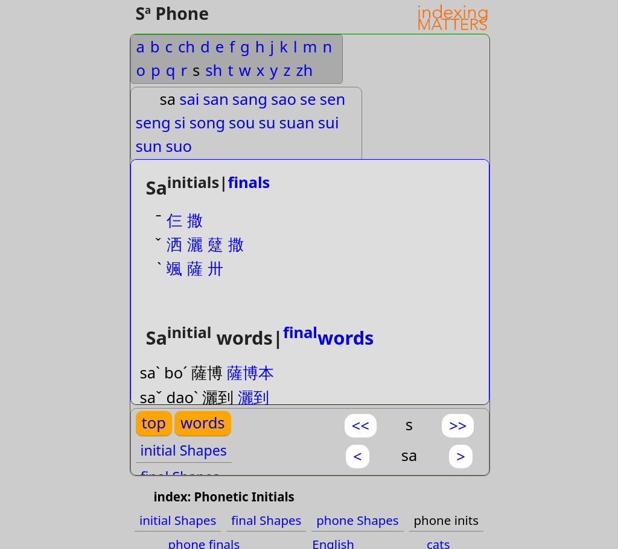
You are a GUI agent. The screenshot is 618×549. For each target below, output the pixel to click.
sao (283, 99)
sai (189, 99)
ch (186, 46)
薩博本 (250, 372)
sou (242, 122)
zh (304, 70)
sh (213, 70)
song (207, 122)
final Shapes (266, 520)
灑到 (253, 397)
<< (360, 425)
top (154, 422)
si (180, 122)
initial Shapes (184, 450)
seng (153, 122)
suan (296, 122)
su (267, 122)
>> (458, 425)
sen (333, 99)
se (308, 99)
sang (249, 99)
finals (249, 182)
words (328, 337)
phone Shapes (357, 520)
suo (178, 146)
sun (149, 146)
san (215, 99)
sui (328, 122)
